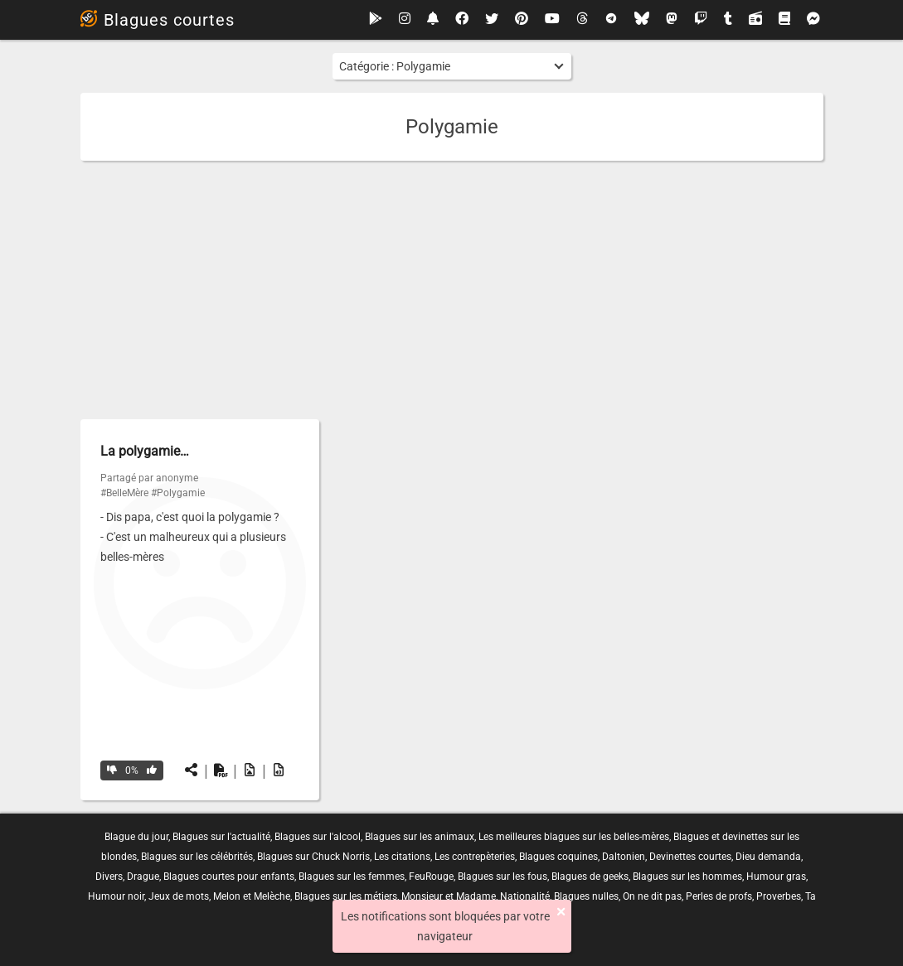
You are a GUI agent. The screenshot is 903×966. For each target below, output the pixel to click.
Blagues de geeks (590, 876)
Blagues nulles (586, 896)
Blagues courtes (157, 20)
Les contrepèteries (475, 856)
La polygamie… (144, 451)
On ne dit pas (652, 896)
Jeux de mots (178, 896)
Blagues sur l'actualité (221, 837)
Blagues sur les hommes (687, 876)
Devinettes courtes (690, 856)
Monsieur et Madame (448, 896)
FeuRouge (431, 876)
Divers (109, 876)
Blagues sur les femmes (352, 876)
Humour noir (116, 896)
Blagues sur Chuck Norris (313, 856)
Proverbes (778, 896)
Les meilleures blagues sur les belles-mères (573, 837)
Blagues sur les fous (502, 876)
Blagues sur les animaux (419, 837)
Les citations (402, 856)
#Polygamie (178, 493)
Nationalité (525, 896)
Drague (143, 876)
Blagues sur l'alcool (317, 837)
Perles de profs (719, 896)
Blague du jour (136, 837)
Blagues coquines (558, 856)
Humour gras (776, 876)
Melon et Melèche (251, 896)
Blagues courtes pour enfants (228, 876)
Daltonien (623, 856)
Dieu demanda (768, 856)
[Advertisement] (451, 290)
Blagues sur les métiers (345, 896)
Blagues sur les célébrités (197, 856)
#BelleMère (124, 493)
